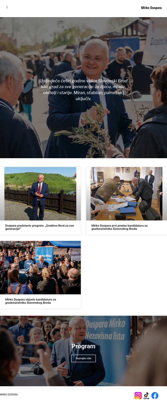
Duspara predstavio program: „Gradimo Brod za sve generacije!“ (39, 227)
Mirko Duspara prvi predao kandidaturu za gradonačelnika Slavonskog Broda (119, 227)
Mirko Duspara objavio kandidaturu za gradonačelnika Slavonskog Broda (30, 301)
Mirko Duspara (151, 8)
